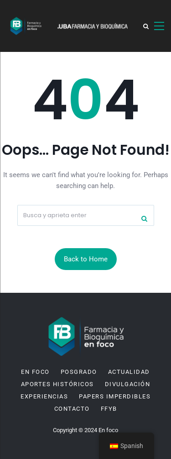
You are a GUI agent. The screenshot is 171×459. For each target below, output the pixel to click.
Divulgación (127, 384)
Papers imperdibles (114, 396)
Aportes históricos (57, 384)
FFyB (109, 409)
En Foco (35, 372)
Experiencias (44, 396)
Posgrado (79, 372)
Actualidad (129, 372)
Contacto (72, 409)
